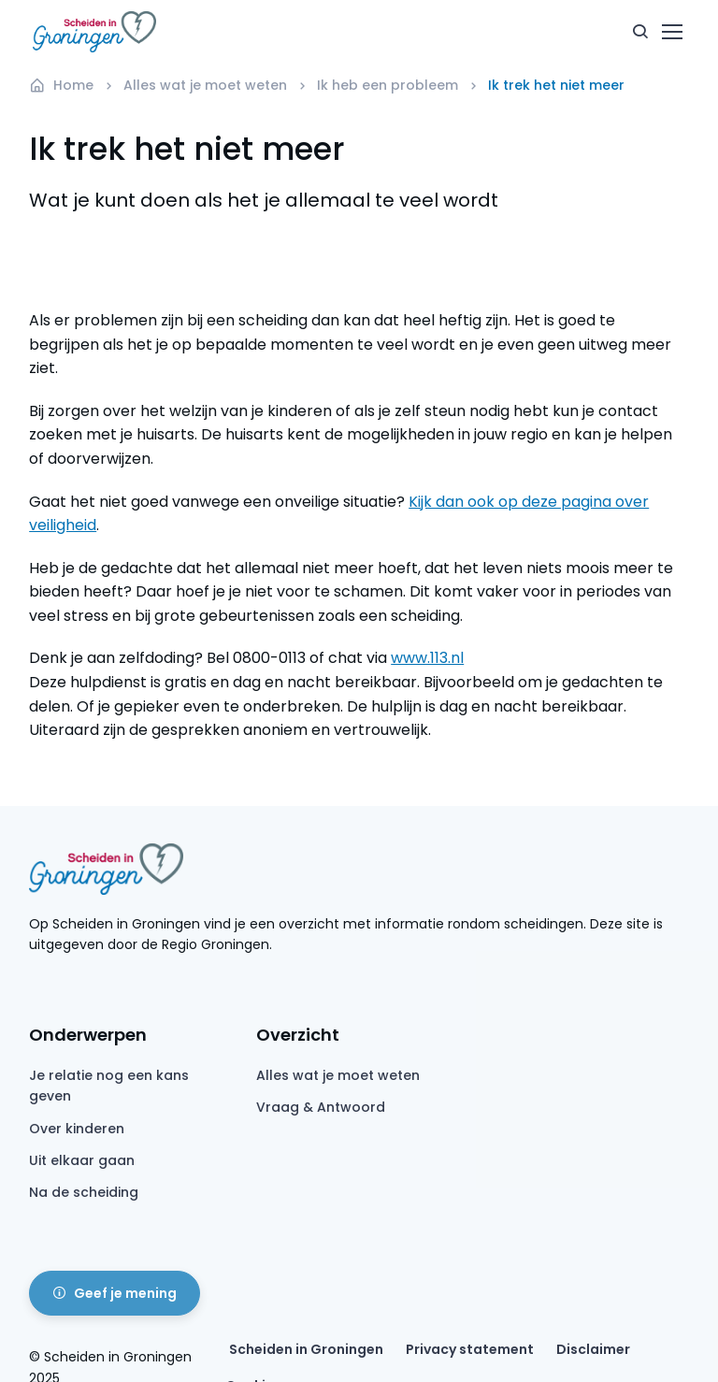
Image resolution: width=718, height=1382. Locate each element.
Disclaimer (593, 1349)
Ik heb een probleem (387, 85)
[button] (640, 31)
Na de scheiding (83, 1192)
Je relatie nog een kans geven (109, 1085)
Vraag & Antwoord (320, 1107)
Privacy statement (470, 1349)
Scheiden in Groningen (306, 1349)
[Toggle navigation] (671, 32)
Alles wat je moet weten (205, 85)
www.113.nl (427, 658)
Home (61, 85)
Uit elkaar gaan (82, 1160)
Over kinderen (76, 1128)
